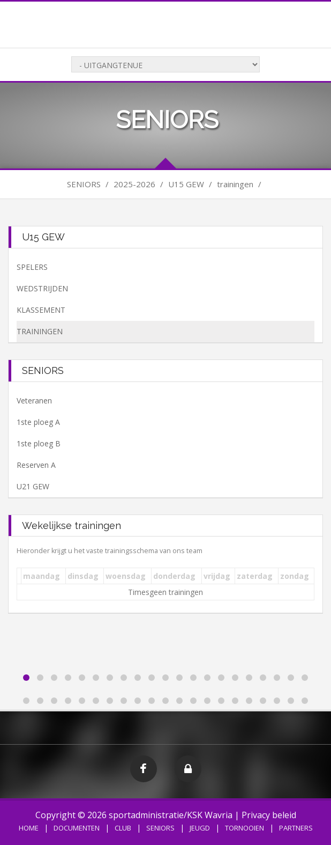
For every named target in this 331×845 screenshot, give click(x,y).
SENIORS (160, 828)
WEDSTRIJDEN (42, 288)
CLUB (123, 828)
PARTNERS (296, 828)
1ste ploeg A (38, 422)
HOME (29, 828)
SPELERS (32, 267)
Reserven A (36, 465)
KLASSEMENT (41, 310)
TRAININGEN (40, 331)
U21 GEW (33, 486)
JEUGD (200, 828)
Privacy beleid (269, 815)
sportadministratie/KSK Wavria (170, 815)
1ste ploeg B (39, 443)
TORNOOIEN (244, 828)
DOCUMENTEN (77, 828)
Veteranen (34, 400)
